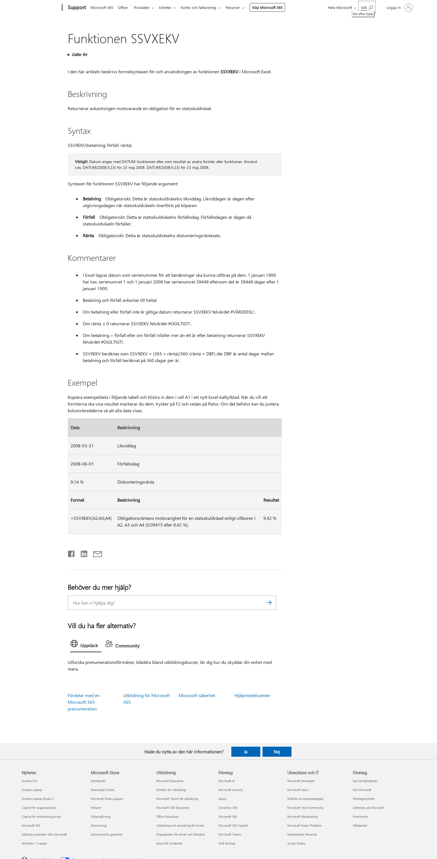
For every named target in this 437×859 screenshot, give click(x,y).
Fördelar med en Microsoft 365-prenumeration (83, 702)
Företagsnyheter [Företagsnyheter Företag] (364, 799)
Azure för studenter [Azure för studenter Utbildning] (169, 843)
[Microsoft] (41, 7)
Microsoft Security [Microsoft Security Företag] (231, 790)
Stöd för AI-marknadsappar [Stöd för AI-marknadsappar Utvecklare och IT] (305, 799)
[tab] (85, 645)
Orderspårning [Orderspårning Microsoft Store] (100, 816)
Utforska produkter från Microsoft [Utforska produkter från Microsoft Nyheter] (44, 834)
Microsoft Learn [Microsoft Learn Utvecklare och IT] (298, 790)
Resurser (238, 7)
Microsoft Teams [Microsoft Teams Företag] (230, 834)
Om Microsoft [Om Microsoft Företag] (362, 790)
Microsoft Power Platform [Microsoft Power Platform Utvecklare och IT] (304, 825)
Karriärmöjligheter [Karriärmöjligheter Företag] (365, 781)
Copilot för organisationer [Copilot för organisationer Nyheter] (39, 807)
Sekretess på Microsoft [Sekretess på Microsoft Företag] (368, 807)
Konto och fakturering (203, 7)
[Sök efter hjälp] (366, 7)
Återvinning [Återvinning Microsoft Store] (98, 825)
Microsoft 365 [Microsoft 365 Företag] (228, 816)
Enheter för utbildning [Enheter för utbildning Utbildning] (171, 790)
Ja (245, 751)
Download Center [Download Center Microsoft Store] (103, 790)
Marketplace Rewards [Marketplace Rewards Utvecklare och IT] (302, 834)
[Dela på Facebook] (72, 553)
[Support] (76, 7)
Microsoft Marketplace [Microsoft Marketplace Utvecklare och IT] (302, 816)
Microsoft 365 (102, 7)
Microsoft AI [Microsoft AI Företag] (227, 781)
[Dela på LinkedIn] (82, 553)
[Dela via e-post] (95, 553)
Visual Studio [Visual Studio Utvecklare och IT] (296, 843)
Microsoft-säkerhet (197, 695)
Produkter (144, 7)
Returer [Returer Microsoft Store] (96, 807)
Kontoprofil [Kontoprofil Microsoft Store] (98, 781)
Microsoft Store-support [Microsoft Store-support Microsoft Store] (107, 799)
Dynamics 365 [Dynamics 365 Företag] (228, 807)
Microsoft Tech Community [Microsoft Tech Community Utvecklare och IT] (305, 807)
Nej (277, 751)
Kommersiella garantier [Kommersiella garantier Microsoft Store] (107, 834)
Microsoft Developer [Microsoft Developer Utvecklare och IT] (301, 781)
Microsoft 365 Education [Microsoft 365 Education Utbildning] (172, 807)
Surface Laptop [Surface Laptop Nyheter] (32, 790)
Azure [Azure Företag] (222, 799)
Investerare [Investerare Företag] (360, 816)
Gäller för (79, 54)
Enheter (168, 7)
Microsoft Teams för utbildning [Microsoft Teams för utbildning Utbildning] (177, 799)
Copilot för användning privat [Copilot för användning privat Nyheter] (41, 816)
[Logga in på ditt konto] (399, 7)
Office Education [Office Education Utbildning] (167, 816)
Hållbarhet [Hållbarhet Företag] (360, 825)
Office (124, 7)
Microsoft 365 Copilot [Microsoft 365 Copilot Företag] (233, 825)
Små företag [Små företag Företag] (227, 843)
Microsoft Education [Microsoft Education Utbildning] (169, 781)
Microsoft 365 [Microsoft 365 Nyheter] (31, 825)
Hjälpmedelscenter (252, 695)
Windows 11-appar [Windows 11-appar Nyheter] (34, 843)
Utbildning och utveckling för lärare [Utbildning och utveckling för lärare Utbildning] (180, 825)
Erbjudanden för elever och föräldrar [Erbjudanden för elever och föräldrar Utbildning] (180, 834)
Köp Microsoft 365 (273, 7)
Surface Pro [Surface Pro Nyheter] (29, 781)
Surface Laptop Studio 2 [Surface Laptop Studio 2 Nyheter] (38, 799)
